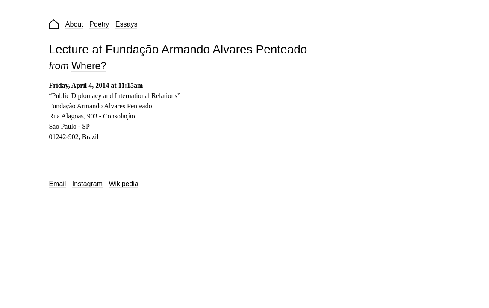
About (74, 24)
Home (54, 24)
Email (57, 183)
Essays (126, 24)
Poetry (99, 24)
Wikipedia (123, 183)
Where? (88, 65)
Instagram (87, 183)
